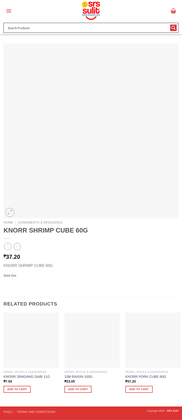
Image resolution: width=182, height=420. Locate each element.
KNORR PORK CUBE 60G (145, 377)
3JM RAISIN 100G (78, 377)
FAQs (8, 412)
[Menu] (9, 11)
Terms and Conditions (36, 412)
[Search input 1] (88, 27)
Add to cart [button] (17, 389)
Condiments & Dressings (40, 222)
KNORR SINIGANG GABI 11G (27, 377)
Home (8, 222)
